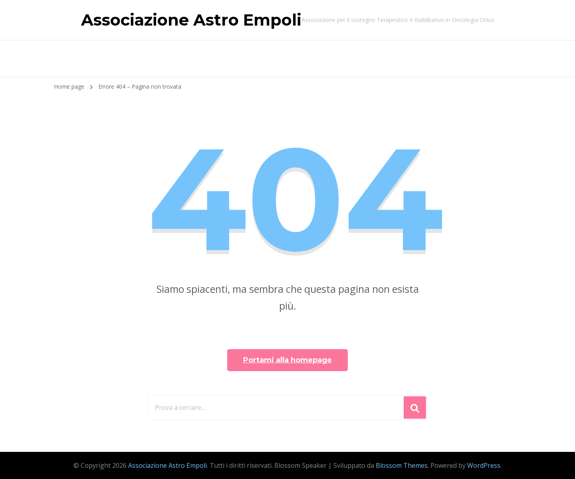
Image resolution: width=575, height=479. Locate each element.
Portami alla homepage (287, 360)
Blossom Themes (402, 465)
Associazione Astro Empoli (191, 20)
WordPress (483, 465)
